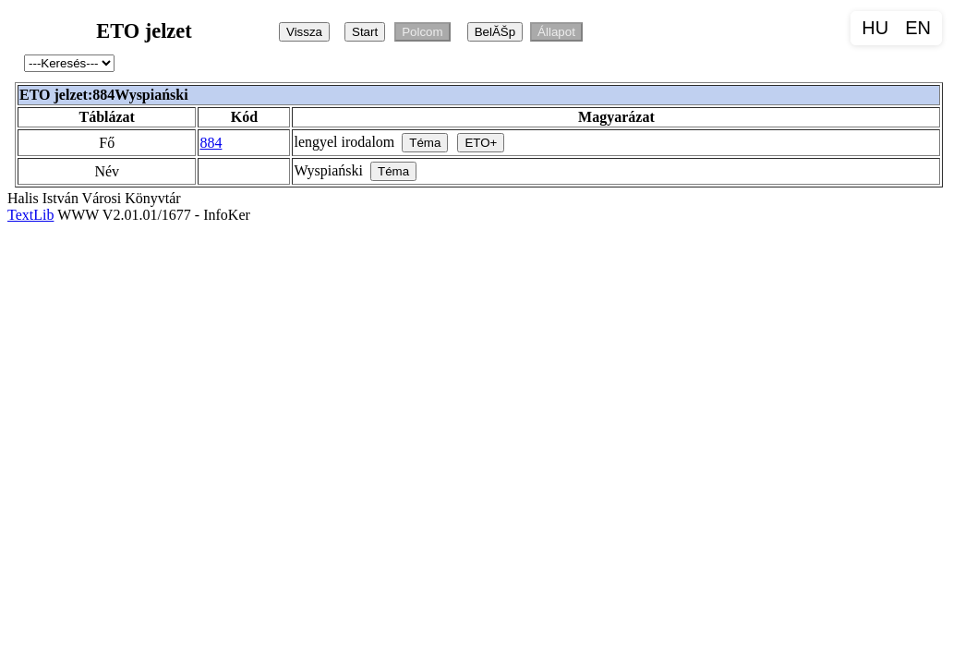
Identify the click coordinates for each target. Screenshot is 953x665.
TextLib (30, 215)
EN (918, 28)
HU (875, 28)
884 (210, 143)
